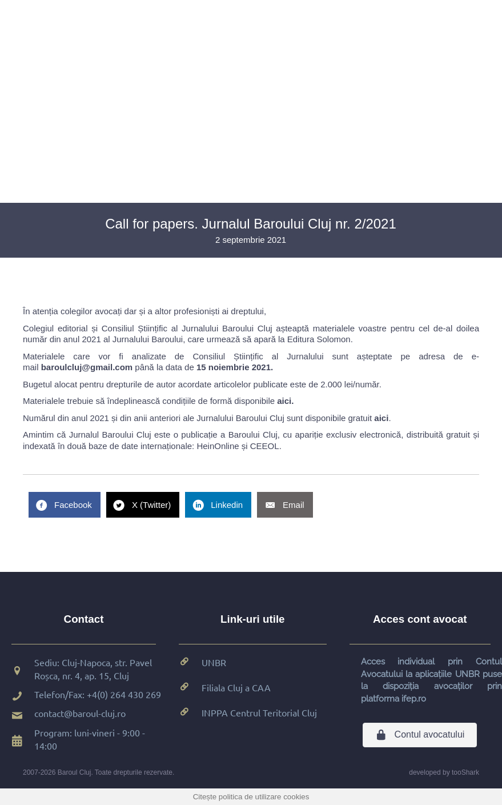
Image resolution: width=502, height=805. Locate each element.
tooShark (465, 772)
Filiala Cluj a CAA (236, 687)
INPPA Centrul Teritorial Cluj (259, 712)
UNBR (214, 662)
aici (284, 401)
